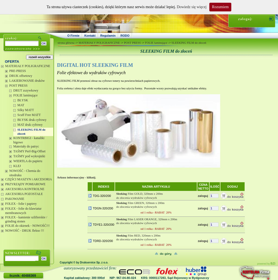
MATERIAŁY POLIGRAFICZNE (27, 66)
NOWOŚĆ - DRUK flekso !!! (24, 230)
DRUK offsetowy (20, 76)
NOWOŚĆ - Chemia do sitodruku (24, 173)
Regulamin (108, 35)
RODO (125, 35)
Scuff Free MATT (29, 115)
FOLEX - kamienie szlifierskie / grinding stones (26, 219)
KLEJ (17, 166)
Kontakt (90, 35)
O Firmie (73, 35)
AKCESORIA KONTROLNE (24, 189)
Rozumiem (220, 7)
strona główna (66, 42)
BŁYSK (22, 100)
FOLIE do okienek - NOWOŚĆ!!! (27, 226)
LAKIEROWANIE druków (27, 81)
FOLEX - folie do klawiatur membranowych (23, 211)
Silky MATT (25, 110)
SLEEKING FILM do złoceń (31, 132)
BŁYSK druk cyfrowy (31, 120)
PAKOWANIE (14, 199)
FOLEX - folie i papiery (21, 204)
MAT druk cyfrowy (30, 125)
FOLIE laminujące (25, 95)
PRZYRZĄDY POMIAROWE (25, 184)
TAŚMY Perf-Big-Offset (29, 151)
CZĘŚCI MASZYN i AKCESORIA (28, 179)
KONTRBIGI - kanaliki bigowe (29, 140)
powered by (266, 263)
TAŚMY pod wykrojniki (29, 156)
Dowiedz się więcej (192, 7)
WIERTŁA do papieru (27, 161)
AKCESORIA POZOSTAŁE (24, 194)
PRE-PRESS (17, 71)
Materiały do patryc (26, 146)
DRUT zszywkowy (25, 90)
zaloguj (203, 195)
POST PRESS (18, 85)
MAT (20, 105)
